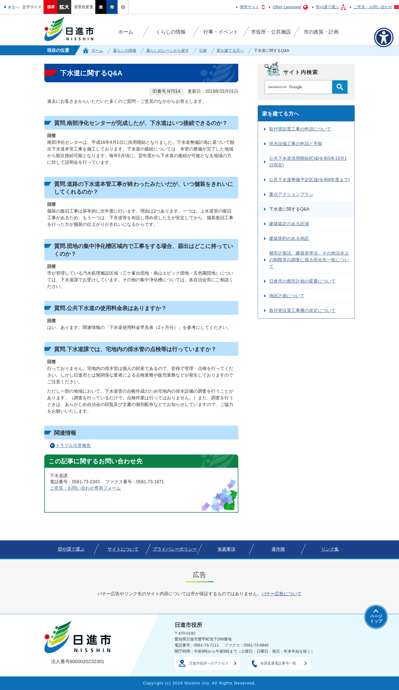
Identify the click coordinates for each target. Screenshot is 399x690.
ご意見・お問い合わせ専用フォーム (85, 488)
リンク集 (330, 549)
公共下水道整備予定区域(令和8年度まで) (309, 179)
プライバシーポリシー (175, 549)
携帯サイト (249, 7)
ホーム (97, 50)
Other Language (287, 7)
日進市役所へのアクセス (209, 663)
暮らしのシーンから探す (167, 50)
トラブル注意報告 (73, 445)
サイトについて (123, 549)
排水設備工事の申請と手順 (295, 143)
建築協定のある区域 (289, 223)
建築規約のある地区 (289, 238)
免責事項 (226, 549)
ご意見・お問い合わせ (373, 7)
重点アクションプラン (291, 194)
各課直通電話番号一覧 (278, 663)
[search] (300, 87)
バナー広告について (281, 593)
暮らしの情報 (124, 50)
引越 (203, 50)
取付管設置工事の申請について (300, 129)
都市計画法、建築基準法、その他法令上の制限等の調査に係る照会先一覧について (309, 260)
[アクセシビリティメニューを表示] (383, 37)
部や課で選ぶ (327, 7)
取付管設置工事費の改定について (302, 310)
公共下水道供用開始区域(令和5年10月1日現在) (308, 161)
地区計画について (287, 295)
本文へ (13, 7)
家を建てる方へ (230, 50)
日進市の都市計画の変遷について (302, 281)
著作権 (278, 549)
